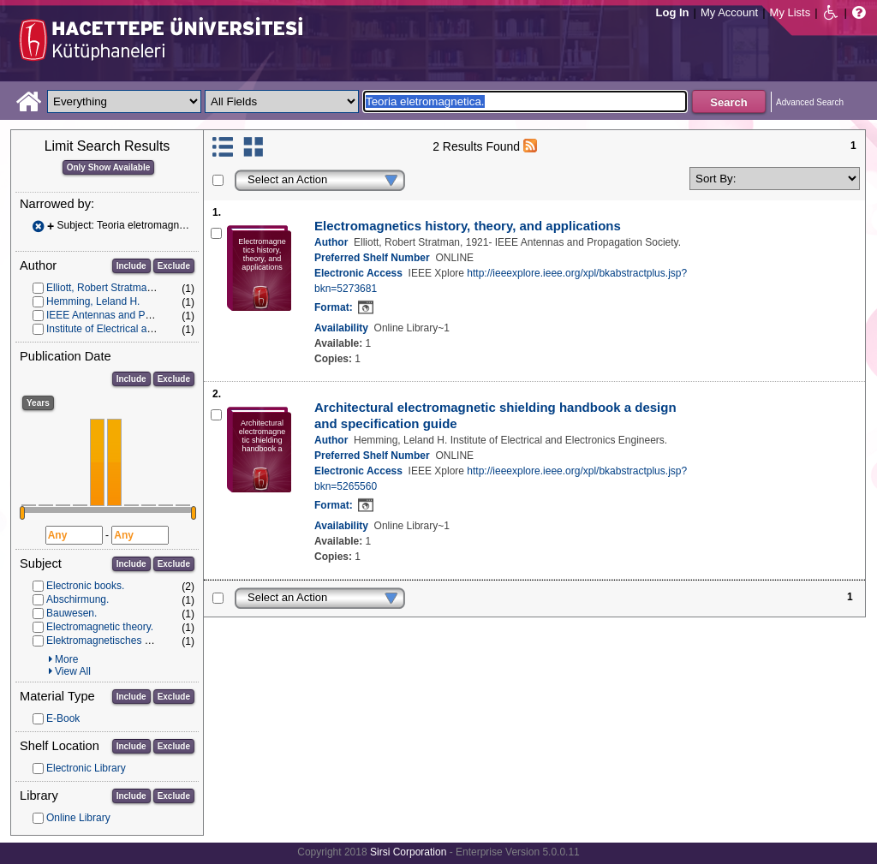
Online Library (78, 818)
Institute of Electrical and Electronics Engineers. (154, 329)
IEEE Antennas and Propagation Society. (139, 315)
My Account (729, 12)
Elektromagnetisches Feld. (106, 641)
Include (131, 266)
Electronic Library (86, 768)
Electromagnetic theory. (99, 627)
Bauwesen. (71, 613)
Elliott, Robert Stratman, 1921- (115, 288)
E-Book (63, 718)
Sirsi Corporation (408, 852)
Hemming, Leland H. (93, 301)
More (66, 659)
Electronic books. (85, 586)
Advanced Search (810, 102)
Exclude (174, 266)
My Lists (790, 12)
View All (73, 671)
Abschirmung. (77, 599)
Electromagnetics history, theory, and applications (467, 225)
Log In (672, 12)
